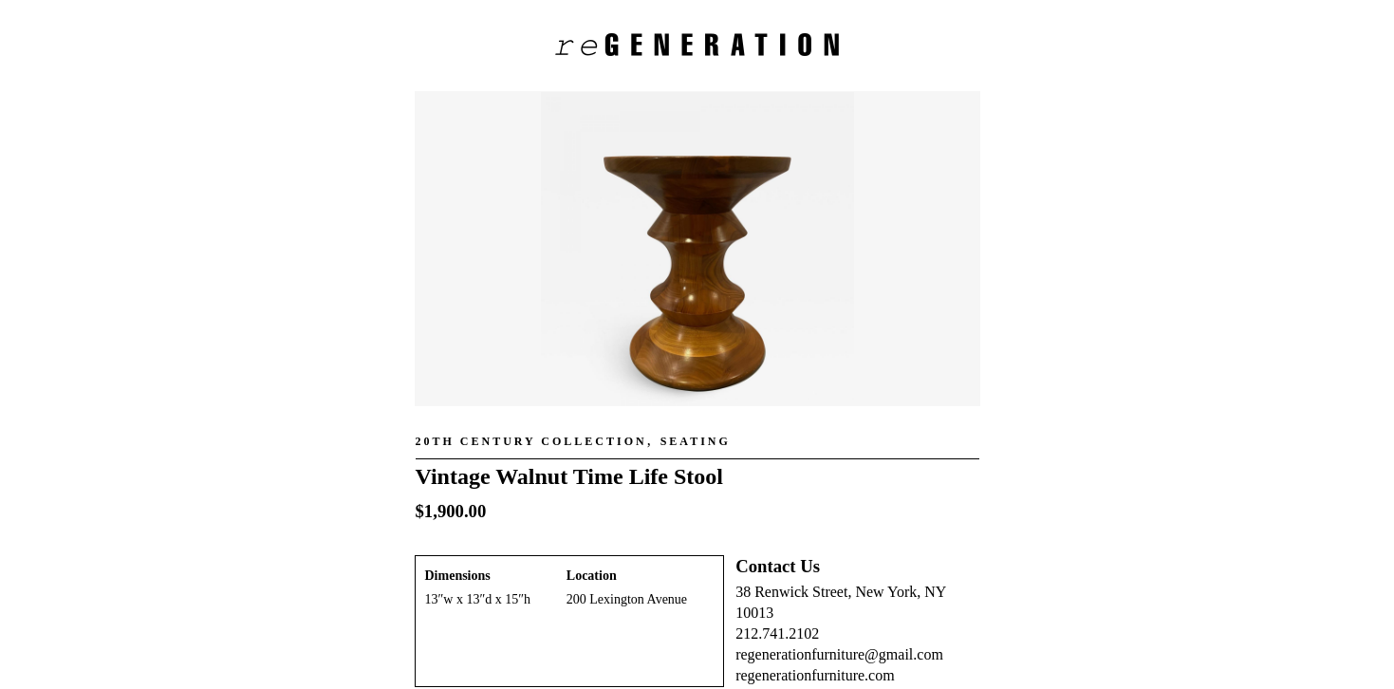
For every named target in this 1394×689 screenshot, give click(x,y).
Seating (695, 441)
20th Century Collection (531, 441)
